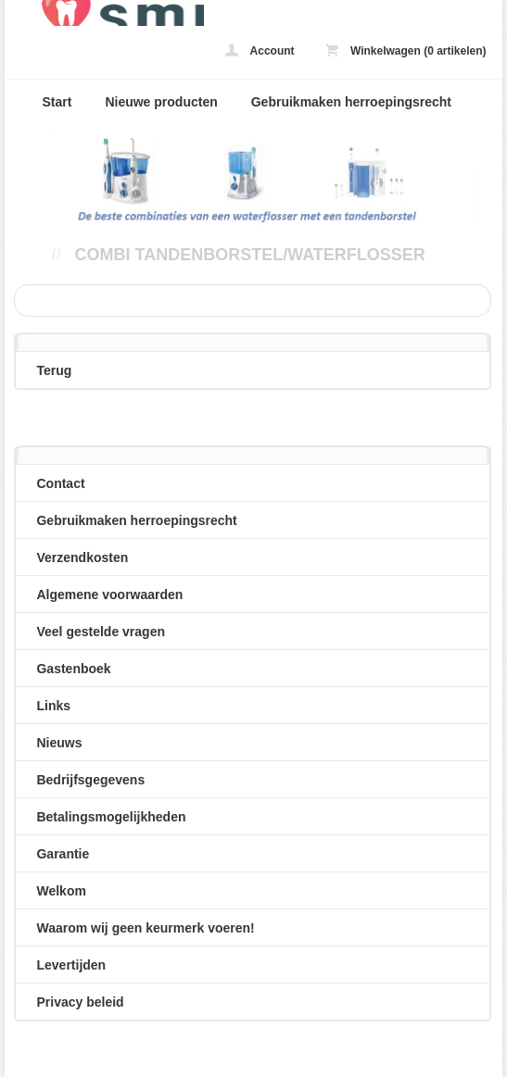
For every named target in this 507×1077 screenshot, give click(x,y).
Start (56, 101)
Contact (60, 483)
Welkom (60, 890)
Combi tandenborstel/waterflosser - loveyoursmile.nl (104, 13)
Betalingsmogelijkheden (110, 816)
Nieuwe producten (161, 101)
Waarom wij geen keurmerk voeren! (145, 927)
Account (260, 50)
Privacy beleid (79, 1002)
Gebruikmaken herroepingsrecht (351, 101)
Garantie (62, 853)
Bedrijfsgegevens (90, 779)
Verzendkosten (82, 557)
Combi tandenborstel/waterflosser (249, 254)
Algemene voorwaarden (109, 594)
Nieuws (59, 742)
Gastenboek (73, 668)
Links (53, 705)
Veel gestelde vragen (100, 631)
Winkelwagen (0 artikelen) (406, 50)
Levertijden (71, 965)
